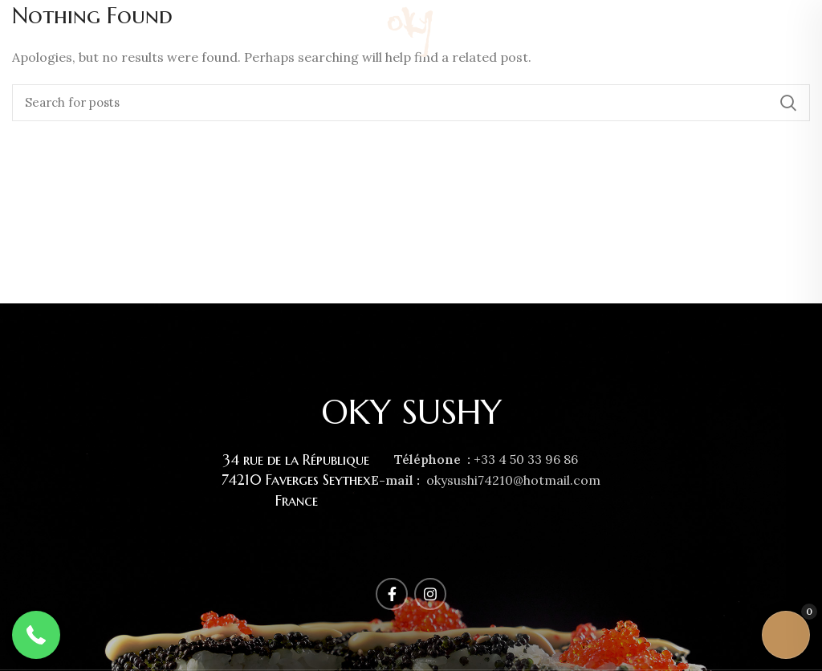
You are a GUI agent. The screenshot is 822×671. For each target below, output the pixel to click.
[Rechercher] (411, 102)
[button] (36, 635)
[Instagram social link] (800, 32)
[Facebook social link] (782, 32)
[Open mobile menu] (19, 32)
